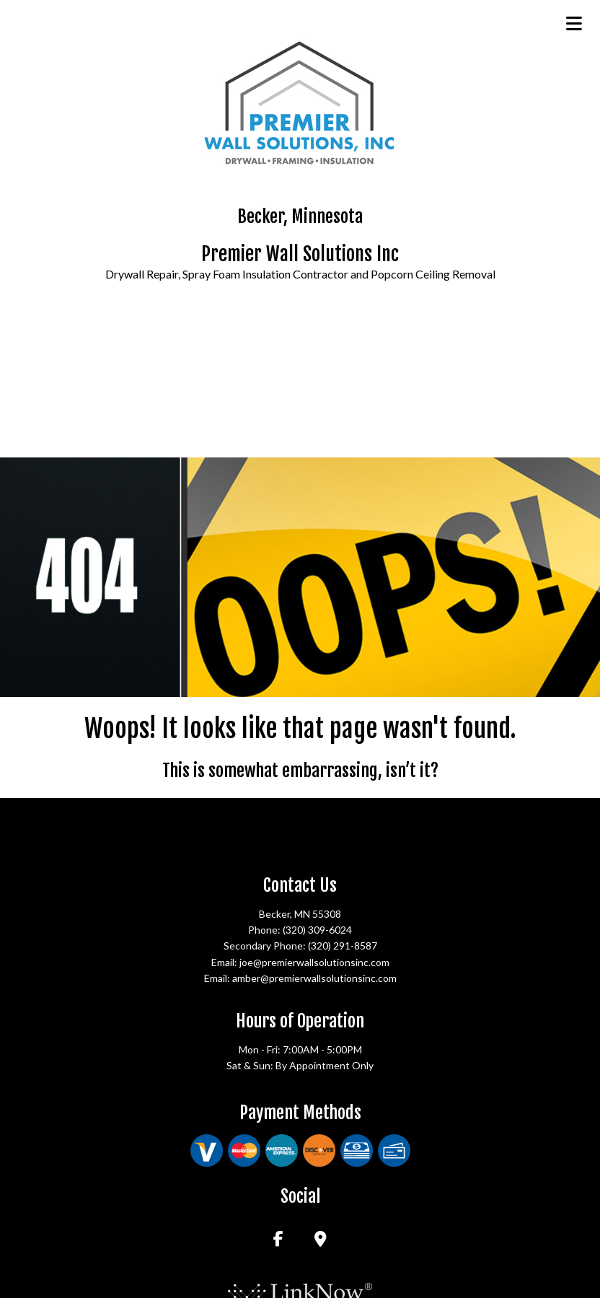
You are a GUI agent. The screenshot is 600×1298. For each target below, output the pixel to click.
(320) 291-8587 (342, 945)
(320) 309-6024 (317, 930)
